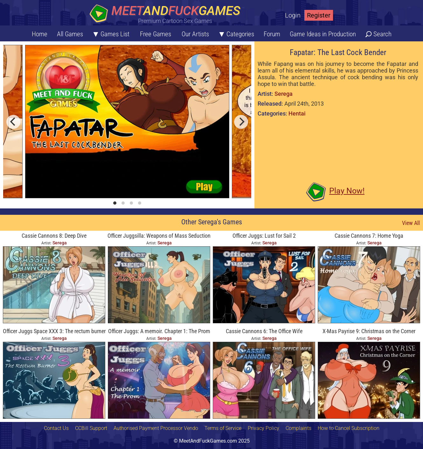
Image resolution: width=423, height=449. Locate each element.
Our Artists (195, 34)
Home (39, 34)
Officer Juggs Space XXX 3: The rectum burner (54, 331)
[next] (241, 122)
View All (411, 223)
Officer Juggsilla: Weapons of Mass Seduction (159, 235)
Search (382, 34)
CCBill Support (91, 428)
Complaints (298, 428)
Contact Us (56, 428)
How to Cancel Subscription (348, 428)
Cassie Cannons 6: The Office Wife (264, 331)
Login (293, 15)
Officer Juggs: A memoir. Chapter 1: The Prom (159, 331)
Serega (283, 93)
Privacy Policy (263, 428)
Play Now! (346, 190)
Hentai (297, 113)
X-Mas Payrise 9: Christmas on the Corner (368, 331)
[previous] (13, 122)
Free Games (155, 34)
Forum (272, 34)
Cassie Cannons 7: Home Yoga (369, 235)
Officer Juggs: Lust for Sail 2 (264, 235)
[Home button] (166, 14)
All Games (70, 34)
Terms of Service (223, 428)
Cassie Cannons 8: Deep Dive (54, 235)
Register (318, 15)
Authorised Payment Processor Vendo (156, 428)
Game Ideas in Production (323, 34)
